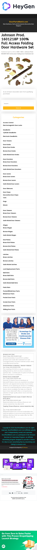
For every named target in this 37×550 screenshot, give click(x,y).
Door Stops (7, 192)
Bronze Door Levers (9, 180)
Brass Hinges (7, 228)
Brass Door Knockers (10, 162)
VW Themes (25, 447)
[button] (18, 31)
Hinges (5, 225)
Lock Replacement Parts (11, 269)
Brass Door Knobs (9, 147)
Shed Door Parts (8, 306)
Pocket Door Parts (9, 297)
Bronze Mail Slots (8, 279)
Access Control (8, 123)
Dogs (5, 201)
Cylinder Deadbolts (9, 132)
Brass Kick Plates (9, 242)
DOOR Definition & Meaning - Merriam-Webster (17, 365)
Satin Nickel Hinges (9, 235)
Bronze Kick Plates (9, 246)
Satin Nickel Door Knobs (11, 155)
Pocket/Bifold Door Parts (11, 291)
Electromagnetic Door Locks (12, 125)
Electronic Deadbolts (10, 136)
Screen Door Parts (9, 302)
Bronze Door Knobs (9, 151)
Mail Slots (6, 273)
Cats (4, 198)
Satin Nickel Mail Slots (10, 283)
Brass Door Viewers (9, 213)
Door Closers (7, 141)
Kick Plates (7, 240)
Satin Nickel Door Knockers (12, 169)
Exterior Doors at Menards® (11, 377)
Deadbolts (6, 130)
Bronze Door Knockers (10, 166)
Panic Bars (6, 287)
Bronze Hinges (8, 231)
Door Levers (7, 174)
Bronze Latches (8, 261)
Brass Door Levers (9, 176)
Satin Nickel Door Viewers (11, 220)
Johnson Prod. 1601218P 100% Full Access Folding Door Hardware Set (17, 53)
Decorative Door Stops (10, 195)
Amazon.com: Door (9, 354)
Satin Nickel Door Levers (11, 184)
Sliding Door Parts (9, 309)
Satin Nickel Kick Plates (11, 250)
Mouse (5, 205)
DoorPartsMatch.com (18, 22)
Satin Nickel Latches (10, 264)
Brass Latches (8, 257)
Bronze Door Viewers (10, 217)
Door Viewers (7, 210)
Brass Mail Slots (8, 275)
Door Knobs (7, 144)
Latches (5, 254)
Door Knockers (8, 159)
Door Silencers (8, 188)
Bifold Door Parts (8, 294)
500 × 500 (20, 52)
